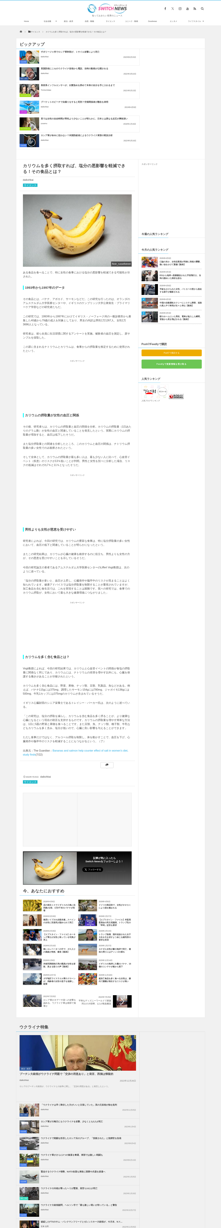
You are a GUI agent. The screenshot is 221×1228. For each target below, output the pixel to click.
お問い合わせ (117, 1213)
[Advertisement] (77, 319)
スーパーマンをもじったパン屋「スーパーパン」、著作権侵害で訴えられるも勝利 (54, 1177)
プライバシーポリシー (96, 1213)
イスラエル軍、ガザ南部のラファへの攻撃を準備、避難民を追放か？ (118, 1050)
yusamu (105, 79)
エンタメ (173, 21)
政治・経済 (68, 21)
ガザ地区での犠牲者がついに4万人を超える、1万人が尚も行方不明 (179, 1100)
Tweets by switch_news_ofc (110, 1132)
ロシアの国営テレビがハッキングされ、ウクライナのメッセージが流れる (54, 1150)
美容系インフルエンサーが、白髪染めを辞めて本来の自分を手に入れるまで (179, 55)
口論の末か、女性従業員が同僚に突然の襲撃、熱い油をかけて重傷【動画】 (181, 196)
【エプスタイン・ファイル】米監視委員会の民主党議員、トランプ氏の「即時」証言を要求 (115, 856)
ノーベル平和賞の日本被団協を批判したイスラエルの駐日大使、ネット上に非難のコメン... (179, 1050)
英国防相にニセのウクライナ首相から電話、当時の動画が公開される (118, 55)
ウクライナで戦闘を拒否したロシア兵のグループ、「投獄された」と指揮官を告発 (118, 987)
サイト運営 (76, 1213)
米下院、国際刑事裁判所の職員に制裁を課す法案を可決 (118, 1065)
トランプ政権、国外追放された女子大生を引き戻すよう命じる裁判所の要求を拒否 (115, 870)
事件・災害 (146, 1011)
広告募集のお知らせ (165, 1213)
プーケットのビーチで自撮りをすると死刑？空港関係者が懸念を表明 (57, 71)
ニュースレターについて (140, 1213)
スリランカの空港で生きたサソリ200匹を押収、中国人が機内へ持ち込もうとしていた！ (54, 1191)
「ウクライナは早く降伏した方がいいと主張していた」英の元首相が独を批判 (118, 971)
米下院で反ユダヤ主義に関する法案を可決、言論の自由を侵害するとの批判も (118, 1100)
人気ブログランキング (151, 334)
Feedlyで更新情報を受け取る (172, 297)
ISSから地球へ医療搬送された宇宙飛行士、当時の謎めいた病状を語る (180, 210)
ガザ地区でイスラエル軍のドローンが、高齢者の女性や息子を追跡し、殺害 (59, 915)
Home (26, 21)
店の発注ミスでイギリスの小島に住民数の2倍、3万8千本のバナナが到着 (59, 841)
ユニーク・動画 (131, 21)
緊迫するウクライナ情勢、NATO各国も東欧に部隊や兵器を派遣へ (118, 1002)
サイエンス (110, 21)
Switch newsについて (56, 1213)
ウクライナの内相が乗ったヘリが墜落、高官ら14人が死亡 (179, 1002)
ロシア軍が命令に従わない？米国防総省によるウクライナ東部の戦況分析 (179, 71)
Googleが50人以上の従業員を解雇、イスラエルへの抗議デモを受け (179, 1067)
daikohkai (45, 59)
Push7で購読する (171, 286)
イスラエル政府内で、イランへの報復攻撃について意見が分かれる (118, 1082)
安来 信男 (167, 1028)
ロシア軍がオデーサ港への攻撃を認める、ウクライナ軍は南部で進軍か (59, 936)
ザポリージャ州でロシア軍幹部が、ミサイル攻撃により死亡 (56, 53)
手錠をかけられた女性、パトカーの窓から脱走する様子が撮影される (181, 223)
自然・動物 (89, 21)
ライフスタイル (194, 21)
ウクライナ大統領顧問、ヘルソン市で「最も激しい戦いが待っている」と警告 (118, 1021)
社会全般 (47, 21)
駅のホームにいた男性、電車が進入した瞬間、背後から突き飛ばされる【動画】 (181, 251)
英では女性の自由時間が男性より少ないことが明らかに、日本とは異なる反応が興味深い (118, 71)
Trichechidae (168, 62)
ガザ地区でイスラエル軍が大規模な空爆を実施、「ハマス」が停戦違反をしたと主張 (179, 1083)
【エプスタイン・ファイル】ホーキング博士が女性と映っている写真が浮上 (59, 870)
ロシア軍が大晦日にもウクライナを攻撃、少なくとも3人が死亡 (179, 969)
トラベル (23, 78)
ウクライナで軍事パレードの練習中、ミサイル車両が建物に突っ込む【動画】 (54, 1164)
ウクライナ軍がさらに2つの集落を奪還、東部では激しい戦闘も (179, 986)
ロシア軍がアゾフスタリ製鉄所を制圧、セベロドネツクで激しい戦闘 (54, 1136)
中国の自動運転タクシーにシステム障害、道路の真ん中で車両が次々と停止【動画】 (181, 237)
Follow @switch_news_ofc (116, 804)
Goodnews (152, 21)
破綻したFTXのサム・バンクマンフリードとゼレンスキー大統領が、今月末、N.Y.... (179, 1021)
